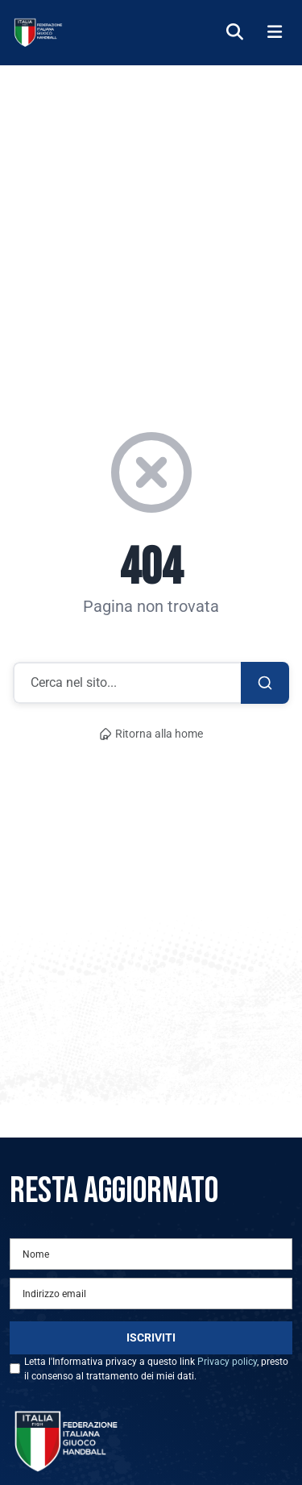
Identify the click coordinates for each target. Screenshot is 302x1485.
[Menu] (274, 32)
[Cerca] (234, 32)
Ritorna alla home (151, 734)
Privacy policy (227, 1361)
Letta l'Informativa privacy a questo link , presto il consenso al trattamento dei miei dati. (156, 1369)
